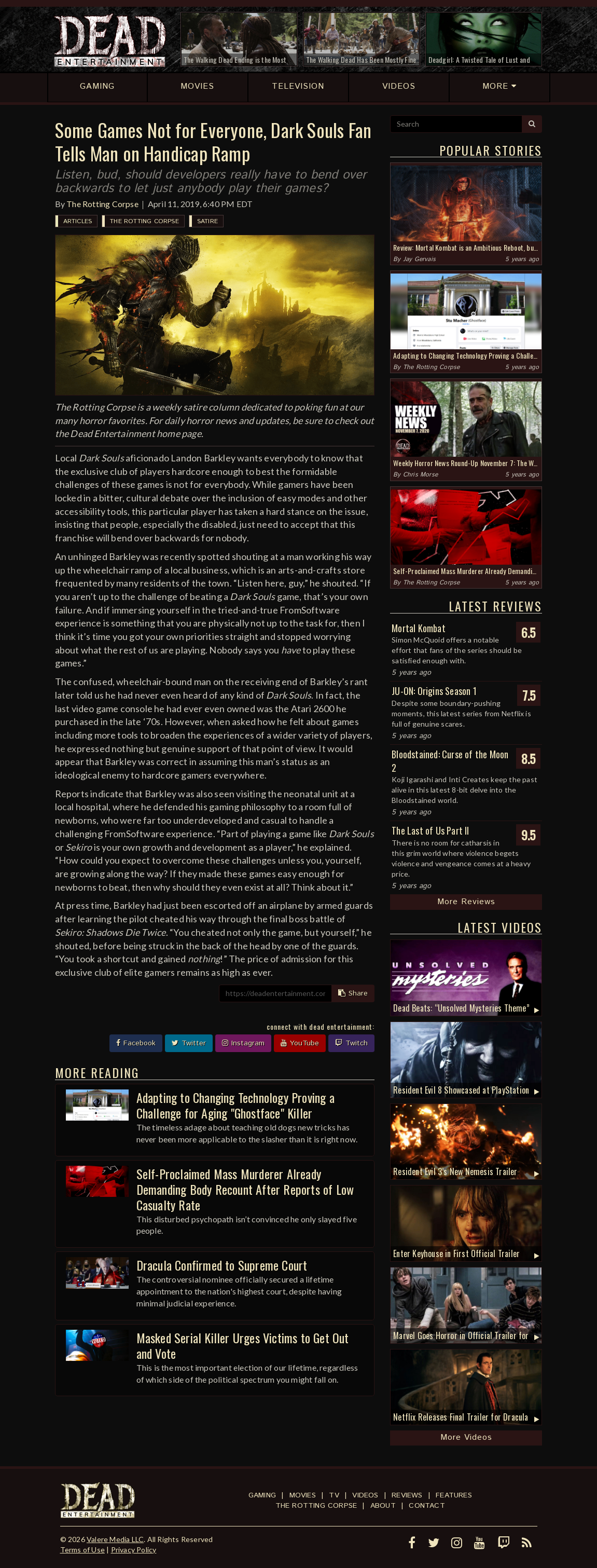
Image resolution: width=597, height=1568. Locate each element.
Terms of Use (82, 1549)
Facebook (136, 1043)
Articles (77, 221)
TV (334, 1495)
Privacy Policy (134, 1549)
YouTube (300, 1043)
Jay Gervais (419, 259)
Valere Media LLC (115, 1539)
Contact (427, 1506)
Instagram (243, 1043)
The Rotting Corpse (102, 204)
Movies (302, 1495)
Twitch (351, 1043)
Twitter (189, 1043)
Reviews (407, 1495)
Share (353, 993)
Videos (365, 1495)
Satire (207, 221)
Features (454, 1495)
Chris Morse (420, 474)
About (383, 1506)
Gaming (262, 1495)
